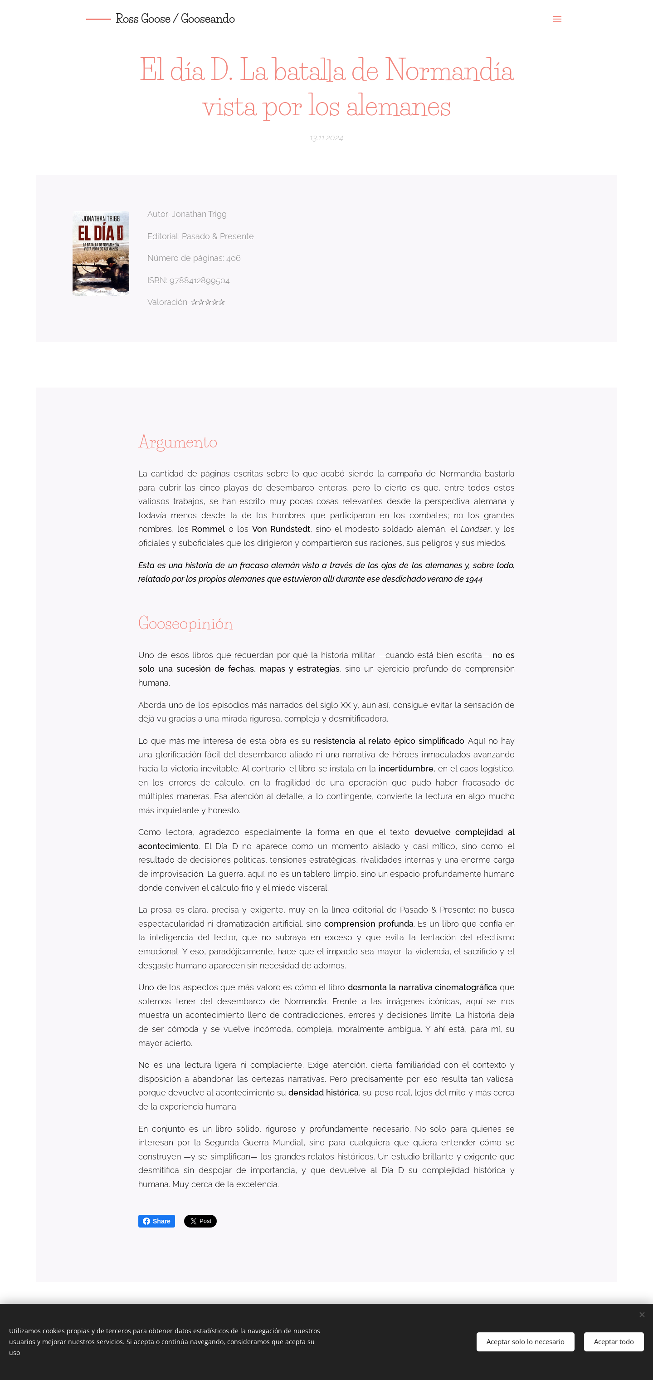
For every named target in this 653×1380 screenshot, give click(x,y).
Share (157, 1221)
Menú (557, 19)
